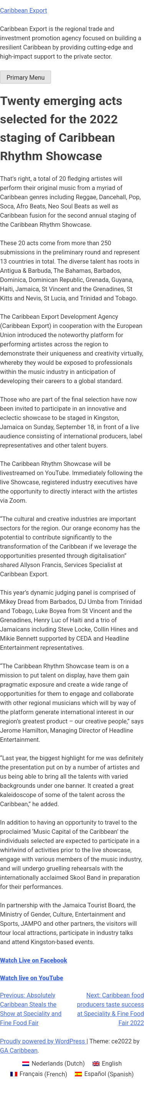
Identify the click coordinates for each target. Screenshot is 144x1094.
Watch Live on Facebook (33, 960)
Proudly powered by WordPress (43, 1041)
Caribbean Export (23, 10)
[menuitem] (53, 1063)
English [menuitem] (112, 1063)
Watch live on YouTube (31, 978)
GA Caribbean (19, 1050)
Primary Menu (26, 77)
